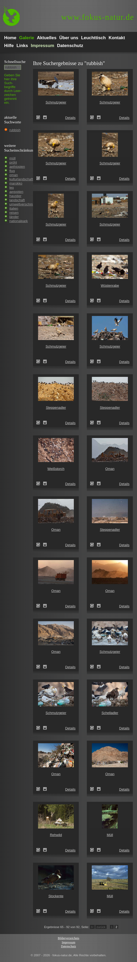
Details (70, 118)
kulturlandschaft (21, 179)
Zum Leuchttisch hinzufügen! (45, 117)
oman (13, 175)
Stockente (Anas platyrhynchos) (39, 911)
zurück (100, 927)
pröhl (13, 162)
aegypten (16, 192)
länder (14, 217)
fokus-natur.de (97, 17)
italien (13, 208)
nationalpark (18, 221)
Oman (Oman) (93, 483)
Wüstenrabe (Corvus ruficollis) (93, 300)
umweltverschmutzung (26, 204)
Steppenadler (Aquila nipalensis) (39, 422)
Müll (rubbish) (93, 850)
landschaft (17, 200)
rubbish (15, 130)
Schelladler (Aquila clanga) (93, 728)
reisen (13, 213)
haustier (15, 196)
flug (12, 171)
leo (11, 187)
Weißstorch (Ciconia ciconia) (39, 483)
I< (92, 927)
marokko (15, 183)
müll (12, 158)
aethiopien (17, 167)
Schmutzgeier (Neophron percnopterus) (39, 117)
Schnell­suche (14, 61)
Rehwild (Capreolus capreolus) (39, 850)
